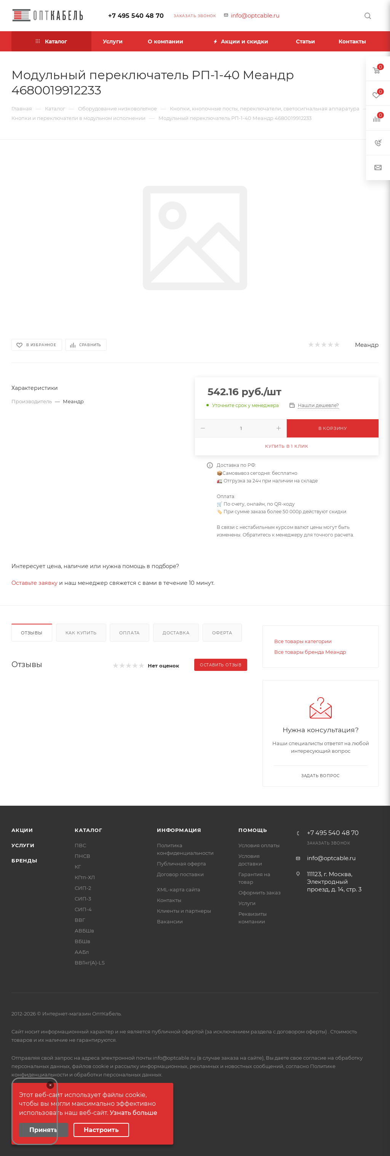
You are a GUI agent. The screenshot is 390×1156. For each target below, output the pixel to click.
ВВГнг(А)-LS (90, 963)
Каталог (88, 830)
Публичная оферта (181, 864)
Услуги (23, 845)
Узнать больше (133, 1112)
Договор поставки (180, 874)
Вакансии (170, 921)
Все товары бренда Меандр (310, 652)
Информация (179, 830)
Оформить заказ (259, 892)
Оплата (129, 632)
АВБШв (84, 931)
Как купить (81, 632)
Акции (22, 830)
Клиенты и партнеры (184, 911)
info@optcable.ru (255, 15)
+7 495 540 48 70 (136, 15)
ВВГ (80, 920)
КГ (78, 867)
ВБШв (82, 941)
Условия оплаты (259, 845)
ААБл (82, 952)
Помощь (252, 830)
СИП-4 (83, 909)
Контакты (169, 900)
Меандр (367, 344)
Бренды (24, 860)
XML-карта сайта (178, 889)
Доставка (176, 632)
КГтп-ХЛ (85, 877)
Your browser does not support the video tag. (34, 1111)
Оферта (222, 632)
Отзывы (32, 632)
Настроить (101, 1130)
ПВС (80, 845)
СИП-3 (83, 899)
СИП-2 (83, 888)
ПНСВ (82, 856)
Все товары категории (303, 641)
